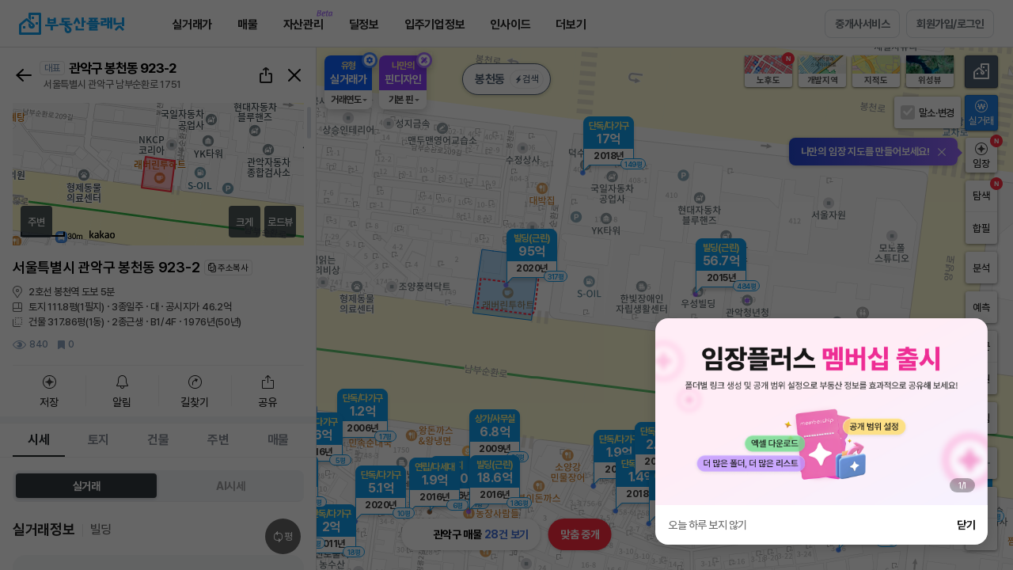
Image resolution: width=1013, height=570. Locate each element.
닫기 (966, 525)
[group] (821, 411)
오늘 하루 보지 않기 (707, 525)
